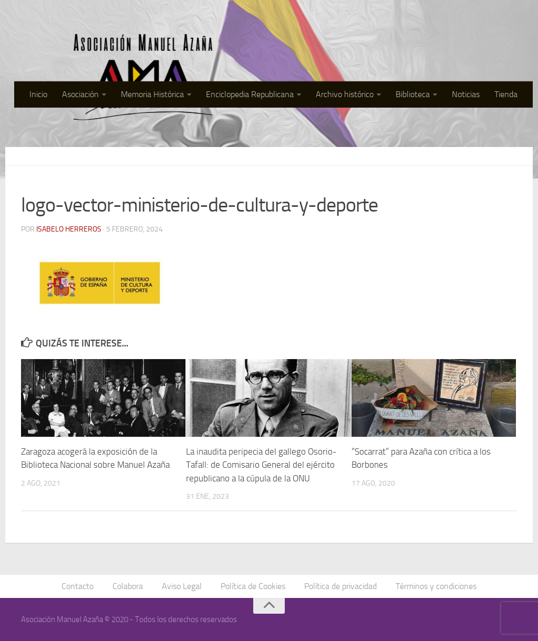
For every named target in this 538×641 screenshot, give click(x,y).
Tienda (506, 94)
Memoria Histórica (152, 94)
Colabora (127, 586)
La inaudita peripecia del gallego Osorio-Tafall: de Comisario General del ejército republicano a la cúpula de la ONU (261, 465)
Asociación (80, 94)
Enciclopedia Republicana (250, 94)
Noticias (466, 94)
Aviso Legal (182, 586)
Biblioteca (413, 94)
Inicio (38, 94)
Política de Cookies (253, 586)
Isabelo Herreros (68, 229)
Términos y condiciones (436, 586)
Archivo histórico (345, 94)
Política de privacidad (340, 586)
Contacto (77, 586)
